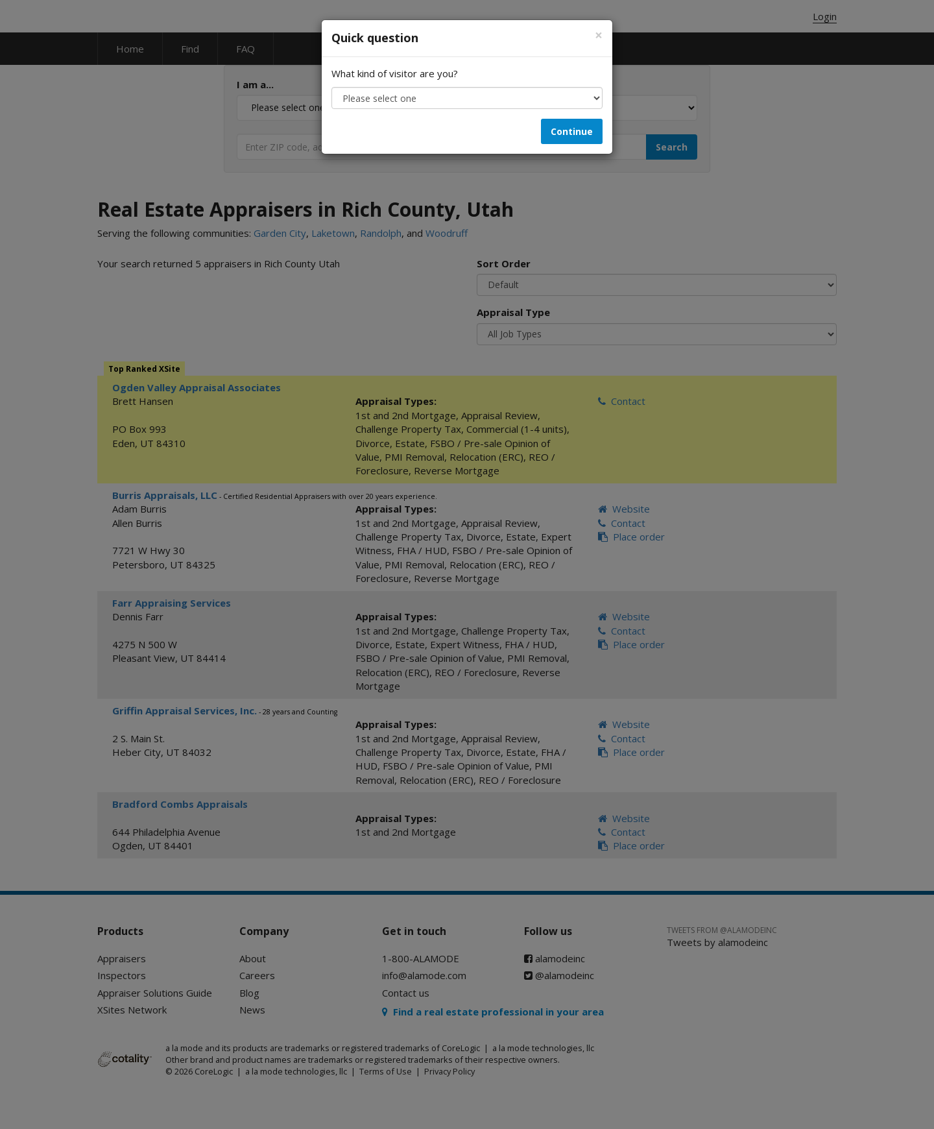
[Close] (599, 35)
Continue (572, 131)
